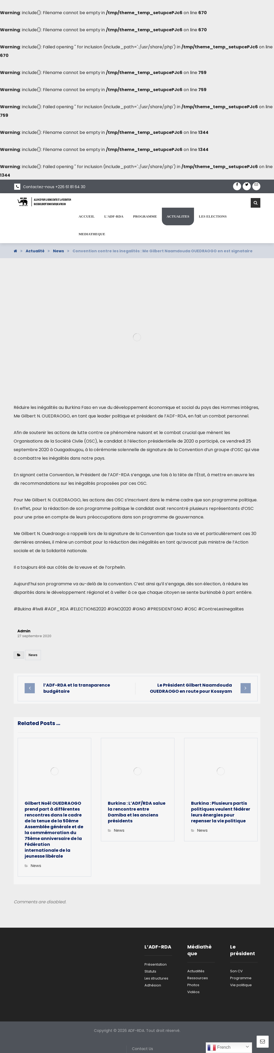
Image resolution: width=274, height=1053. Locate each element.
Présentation (155, 964)
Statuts (150, 971)
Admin (24, 631)
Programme (241, 978)
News (33, 655)
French (218, 1047)
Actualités (195, 971)
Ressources (197, 978)
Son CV (236, 971)
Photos (193, 985)
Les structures (156, 978)
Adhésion (152, 985)
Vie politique (241, 985)
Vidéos (193, 991)
